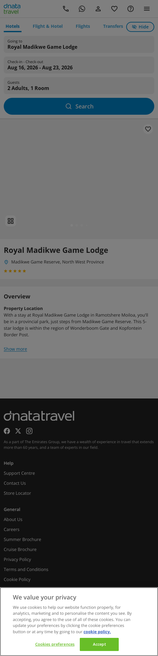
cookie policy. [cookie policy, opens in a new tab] (97, 631)
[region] (79, 621)
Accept (99, 644)
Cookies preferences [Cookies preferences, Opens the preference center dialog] (54, 644)
